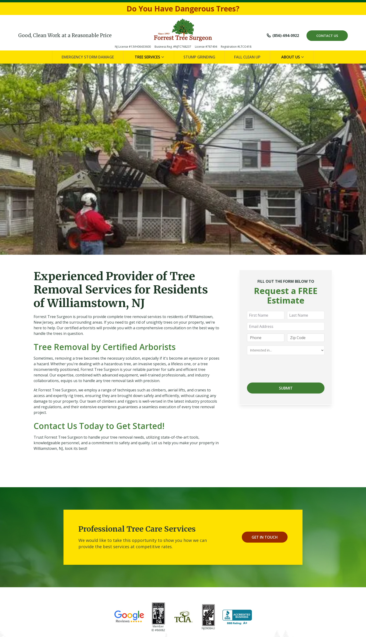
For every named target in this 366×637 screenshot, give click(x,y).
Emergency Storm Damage (88, 57)
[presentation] (282, 368)
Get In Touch (265, 537)
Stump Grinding (199, 57)
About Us (290, 57)
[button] (148, 57)
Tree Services (147, 57)
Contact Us (327, 35)
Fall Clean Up (247, 57)
